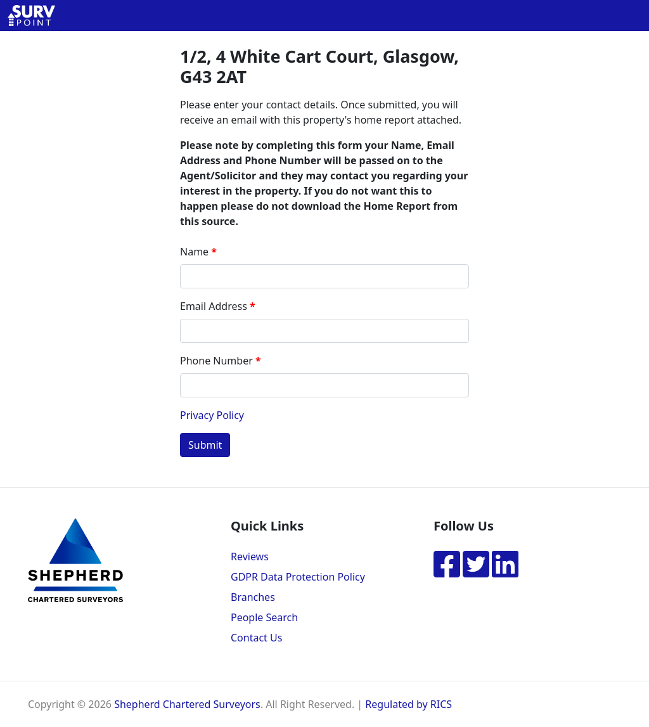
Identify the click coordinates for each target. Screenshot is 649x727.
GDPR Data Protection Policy (298, 577)
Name (194, 252)
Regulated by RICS (408, 704)
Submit (205, 445)
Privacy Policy (212, 415)
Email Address (213, 306)
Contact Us (256, 638)
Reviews (250, 556)
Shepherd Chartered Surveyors (187, 704)
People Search (264, 617)
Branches (253, 597)
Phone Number (216, 361)
